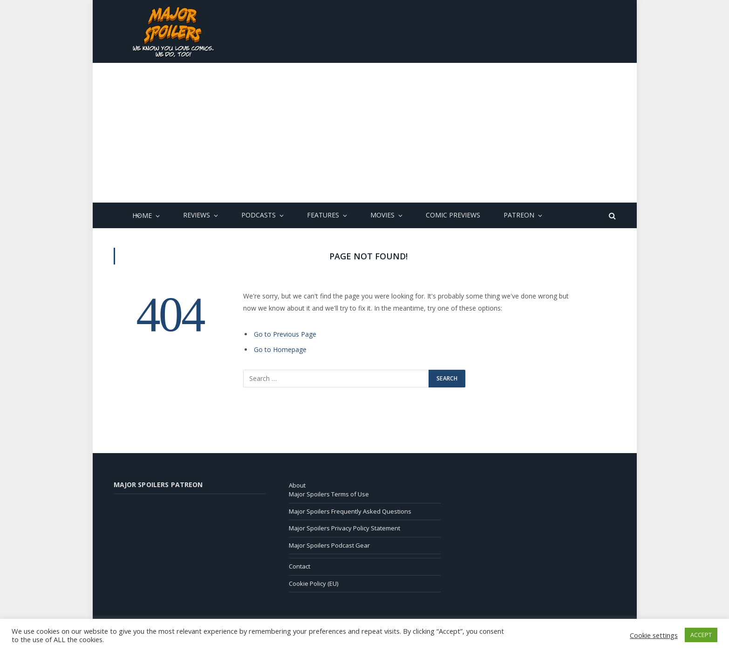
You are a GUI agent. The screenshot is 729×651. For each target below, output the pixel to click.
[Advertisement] (365, 133)
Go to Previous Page (285, 334)
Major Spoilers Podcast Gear (329, 545)
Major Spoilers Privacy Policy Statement (344, 528)
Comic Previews (453, 215)
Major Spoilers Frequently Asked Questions (350, 511)
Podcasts (258, 215)
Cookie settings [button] (654, 635)
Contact (299, 566)
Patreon (519, 215)
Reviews (196, 215)
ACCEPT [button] (701, 635)
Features (323, 215)
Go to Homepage (280, 349)
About (297, 485)
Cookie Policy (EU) (313, 583)
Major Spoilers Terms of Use (329, 494)
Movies (382, 215)
